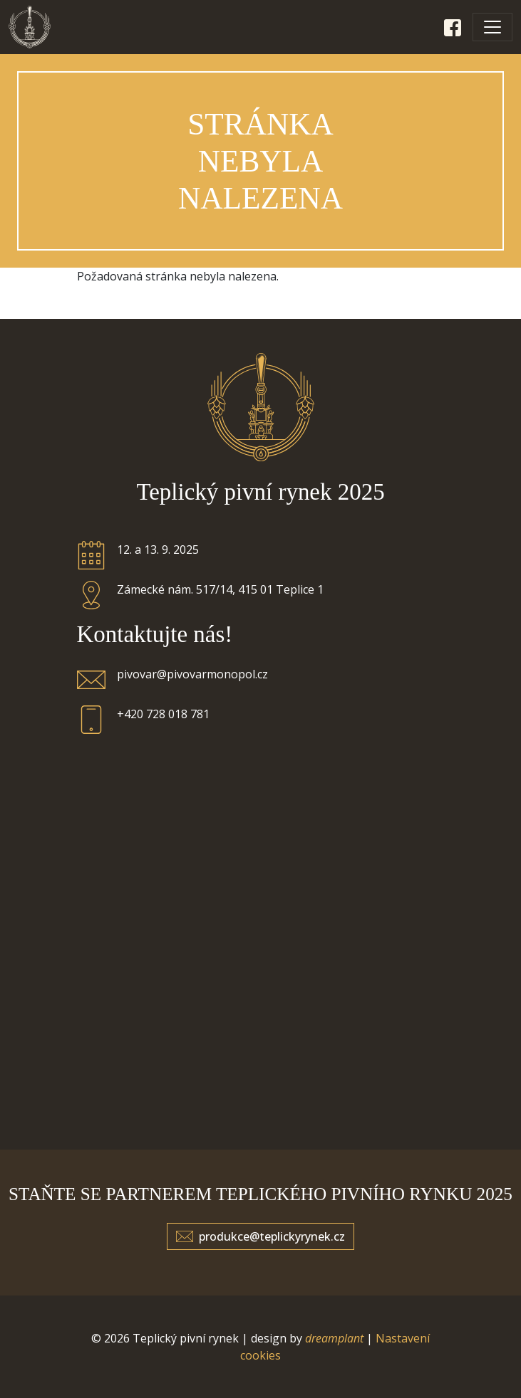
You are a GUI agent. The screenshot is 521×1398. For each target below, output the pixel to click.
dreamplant (334, 1338)
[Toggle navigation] (492, 27)
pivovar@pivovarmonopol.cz (192, 674)
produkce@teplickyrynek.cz (272, 1236)
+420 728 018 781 (163, 714)
